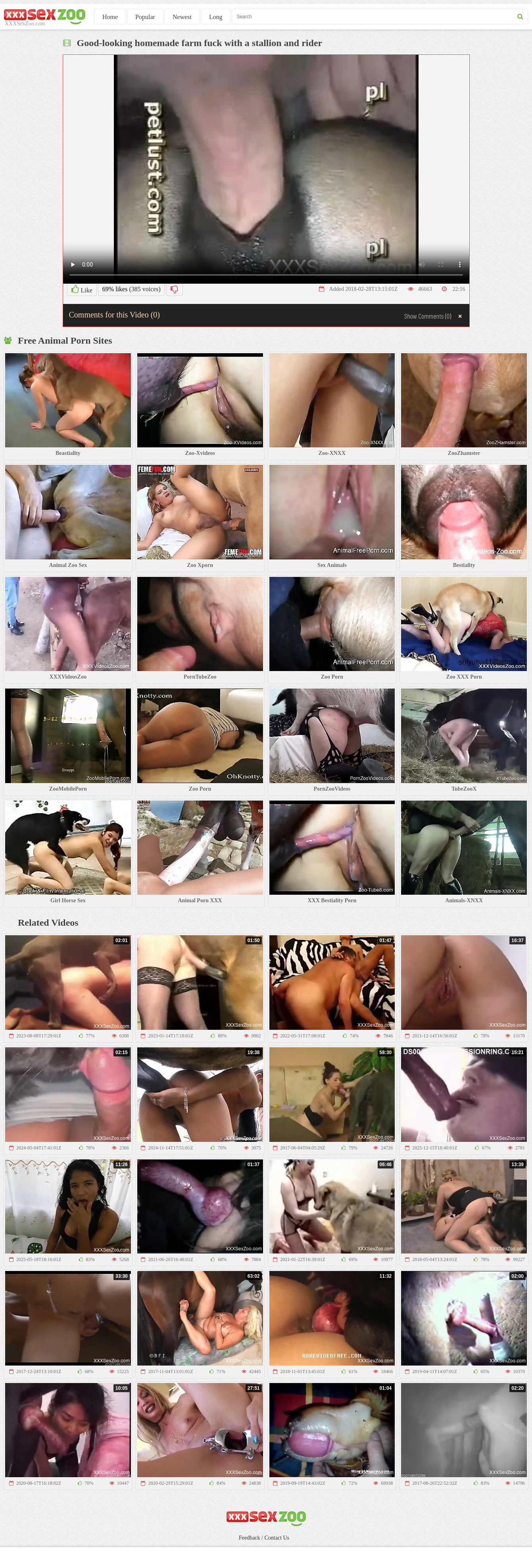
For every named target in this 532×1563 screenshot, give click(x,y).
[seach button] (520, 16)
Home (110, 17)
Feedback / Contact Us (264, 1538)
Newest (182, 17)
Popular (145, 17)
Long (216, 17)
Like (81, 289)
